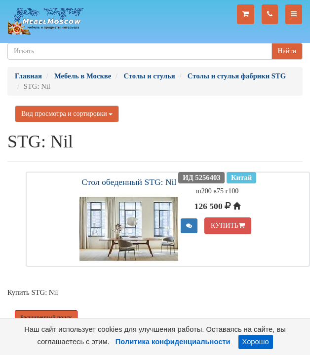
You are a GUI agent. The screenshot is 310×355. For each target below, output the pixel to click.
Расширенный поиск (46, 317)
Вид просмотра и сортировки (67, 113)
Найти (287, 51)
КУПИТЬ (228, 225)
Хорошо (255, 342)
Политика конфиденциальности (173, 342)
